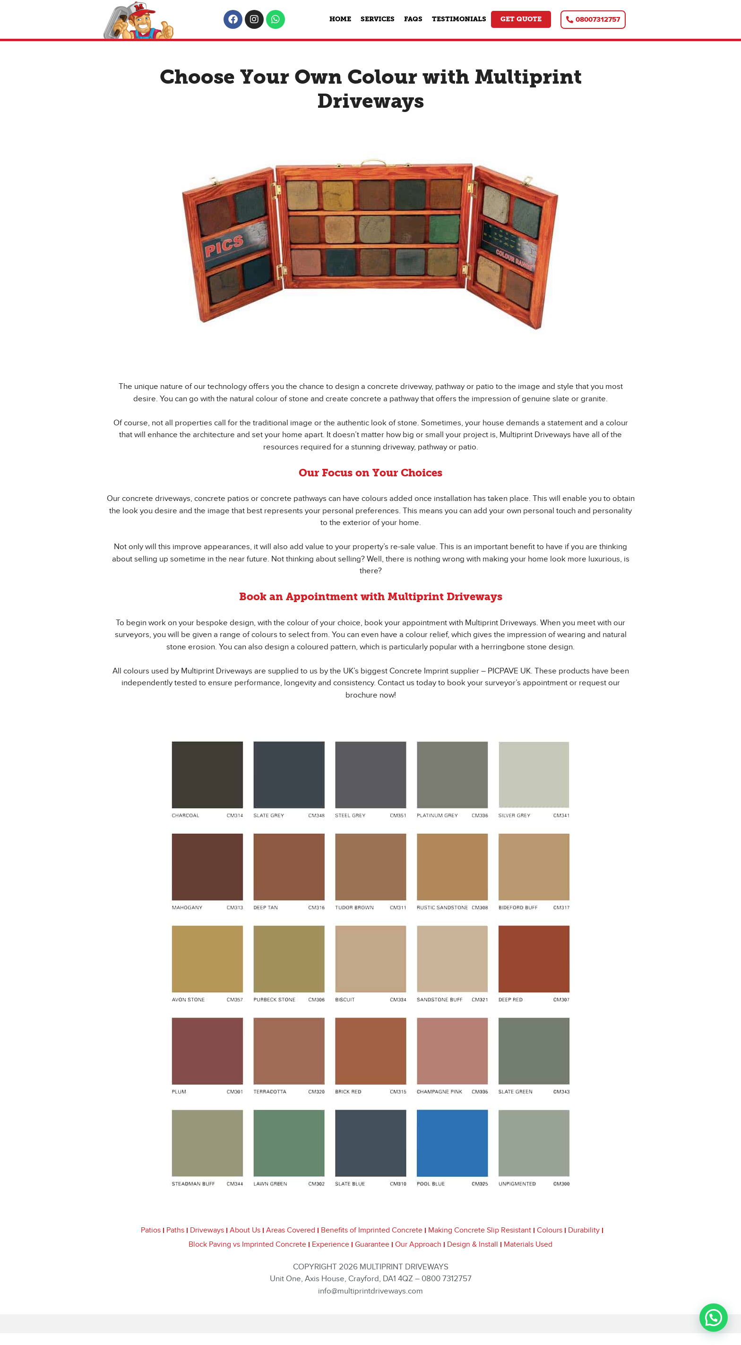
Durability (584, 1230)
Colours (549, 1230)
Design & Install (472, 1244)
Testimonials (459, 19)
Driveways (207, 1230)
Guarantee (372, 1244)
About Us (245, 1230)
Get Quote (521, 19)
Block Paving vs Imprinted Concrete (247, 1244)
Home (340, 19)
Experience (330, 1244)
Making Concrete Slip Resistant (479, 1230)
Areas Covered (290, 1230)
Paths (175, 1230)
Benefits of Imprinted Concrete (371, 1230)
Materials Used (528, 1244)
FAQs (413, 19)
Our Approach (418, 1244)
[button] (713, 1317)
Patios (151, 1230)
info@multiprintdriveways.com (370, 1291)
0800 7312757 (447, 1279)
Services (378, 19)
